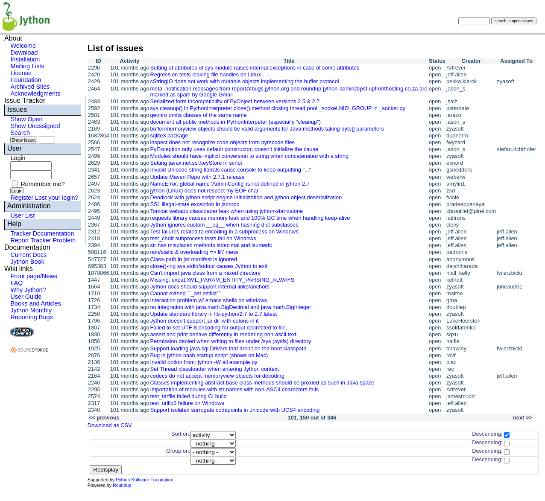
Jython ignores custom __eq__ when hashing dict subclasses (224, 224)
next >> (522, 417)
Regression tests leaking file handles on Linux (205, 74)
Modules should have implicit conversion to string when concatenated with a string (249, 156)
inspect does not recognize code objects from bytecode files (222, 142)
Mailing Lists (27, 66)
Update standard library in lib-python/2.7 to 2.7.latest (213, 314)
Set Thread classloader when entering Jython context (214, 369)
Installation (25, 59)
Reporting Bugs (31, 317)
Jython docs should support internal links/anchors (210, 286)
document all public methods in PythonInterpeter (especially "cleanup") (235, 122)
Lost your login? (57, 197)
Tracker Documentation (42, 233)
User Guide (25, 296)
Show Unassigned (35, 125)
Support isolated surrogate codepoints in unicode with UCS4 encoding (234, 410)
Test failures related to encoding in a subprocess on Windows (224, 231)
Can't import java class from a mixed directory (205, 273)
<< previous (104, 417)
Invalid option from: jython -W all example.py (203, 362)
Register (21, 197)
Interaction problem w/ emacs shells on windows (208, 300)
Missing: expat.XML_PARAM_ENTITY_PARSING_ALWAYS (222, 280)
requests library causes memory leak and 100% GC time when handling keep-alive (250, 218)
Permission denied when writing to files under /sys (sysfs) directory (230, 341)
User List (22, 215)
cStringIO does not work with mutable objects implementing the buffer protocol (244, 81)
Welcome (23, 45)
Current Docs (28, 254)
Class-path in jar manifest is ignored (193, 259)
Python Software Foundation (144, 479)
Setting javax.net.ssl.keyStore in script (196, 163)
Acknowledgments (35, 93)
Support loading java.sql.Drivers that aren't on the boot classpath (228, 348)
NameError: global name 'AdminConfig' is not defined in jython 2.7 (229, 184)
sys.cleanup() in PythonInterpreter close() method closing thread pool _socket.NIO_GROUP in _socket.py (277, 108)
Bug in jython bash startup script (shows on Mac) (209, 355)
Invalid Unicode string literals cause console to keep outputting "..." (230, 169)
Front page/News (33, 276)
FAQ (16, 283)
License (21, 73)
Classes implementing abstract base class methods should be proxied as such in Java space (262, 382)
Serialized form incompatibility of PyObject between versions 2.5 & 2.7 (234, 101)
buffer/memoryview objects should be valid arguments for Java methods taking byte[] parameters (267, 128)
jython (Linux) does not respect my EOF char (204, 190)
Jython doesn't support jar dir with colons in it (204, 320)
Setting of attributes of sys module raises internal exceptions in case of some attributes (254, 67)
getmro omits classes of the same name (198, 115)
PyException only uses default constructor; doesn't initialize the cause (234, 149)
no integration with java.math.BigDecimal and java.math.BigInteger (230, 307)
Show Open (26, 119)
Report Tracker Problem (43, 240)
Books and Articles (35, 303)
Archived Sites (30, 86)
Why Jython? (28, 289)
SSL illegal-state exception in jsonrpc (194, 204)
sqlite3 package (169, 135)
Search (20, 132)
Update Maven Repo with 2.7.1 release (197, 177)
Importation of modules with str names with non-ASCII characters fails (234, 389)
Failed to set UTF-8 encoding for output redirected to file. (218, 327)
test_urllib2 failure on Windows (187, 403)
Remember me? (42, 184)
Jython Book (27, 261)
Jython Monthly (31, 310)
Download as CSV (110, 425)
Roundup (122, 485)
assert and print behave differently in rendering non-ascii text (223, 334)
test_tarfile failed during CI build (188, 396)
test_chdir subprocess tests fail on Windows (203, 238)
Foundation (25, 79)
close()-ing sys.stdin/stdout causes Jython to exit (208, 266)
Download (24, 52)
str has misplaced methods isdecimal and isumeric (211, 245)
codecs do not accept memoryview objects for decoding (217, 376)
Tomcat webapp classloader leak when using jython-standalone (226, 211)
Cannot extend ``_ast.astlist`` (185, 293)
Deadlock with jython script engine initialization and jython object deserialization (246, 197)
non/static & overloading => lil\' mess (194, 252)
